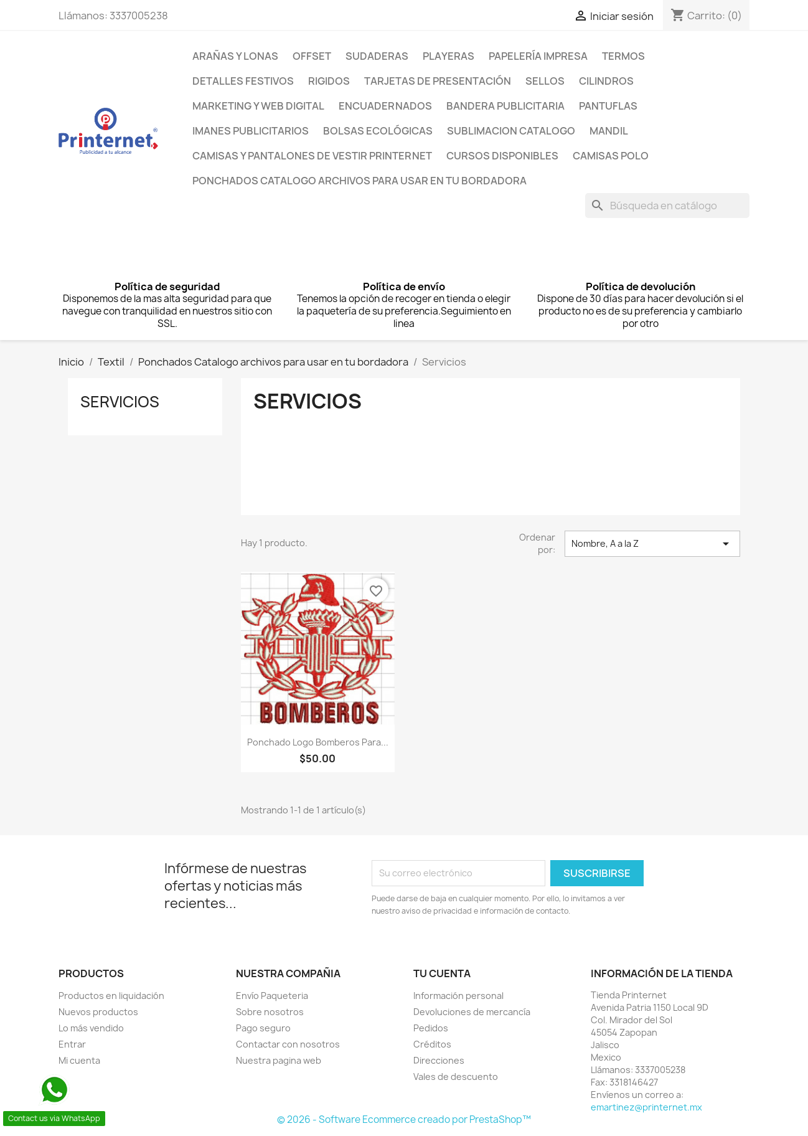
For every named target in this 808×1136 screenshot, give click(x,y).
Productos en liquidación (111, 995)
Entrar (72, 1044)
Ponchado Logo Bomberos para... (317, 742)
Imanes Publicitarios (250, 131)
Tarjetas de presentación (437, 81)
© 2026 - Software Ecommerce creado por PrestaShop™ (404, 1119)
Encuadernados (385, 106)
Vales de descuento (455, 1076)
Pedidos (430, 1028)
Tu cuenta (442, 973)
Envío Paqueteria (272, 995)
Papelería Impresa (538, 56)
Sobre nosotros (270, 1012)
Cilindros (606, 81)
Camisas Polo (611, 156)
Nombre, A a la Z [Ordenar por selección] (652, 543)
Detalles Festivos (243, 81)
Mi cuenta (79, 1060)
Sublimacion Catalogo (511, 131)
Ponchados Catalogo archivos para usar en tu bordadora (359, 180)
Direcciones (438, 1060)
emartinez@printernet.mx (646, 1107)
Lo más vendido (91, 1028)
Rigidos (329, 81)
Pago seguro (263, 1028)
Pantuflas (608, 106)
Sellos (545, 81)
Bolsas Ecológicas (378, 131)
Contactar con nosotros (288, 1044)
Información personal (458, 995)
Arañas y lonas (235, 56)
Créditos (432, 1044)
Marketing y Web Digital (258, 106)
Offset (312, 56)
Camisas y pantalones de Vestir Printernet (312, 156)
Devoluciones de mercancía (471, 1012)
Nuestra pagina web (278, 1060)
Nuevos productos (98, 1012)
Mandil (609, 131)
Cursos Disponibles (502, 156)
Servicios (119, 401)
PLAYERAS (448, 56)
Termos (623, 56)
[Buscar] (667, 205)
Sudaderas (376, 56)
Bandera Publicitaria (505, 106)
